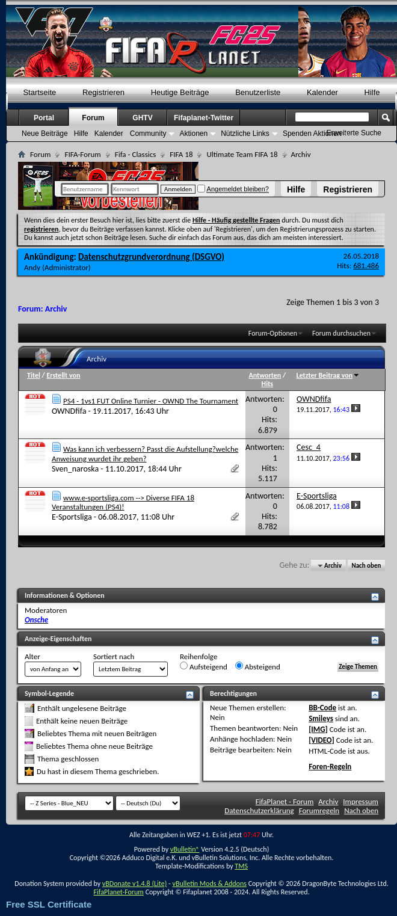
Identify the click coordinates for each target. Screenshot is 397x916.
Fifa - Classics (135, 154)
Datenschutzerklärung (259, 810)
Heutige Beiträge (180, 92)
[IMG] (318, 729)
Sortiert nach (113, 656)
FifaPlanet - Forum (285, 801)
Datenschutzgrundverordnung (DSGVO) (151, 256)
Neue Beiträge (45, 133)
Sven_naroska (75, 469)
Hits (267, 384)
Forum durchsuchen (341, 333)
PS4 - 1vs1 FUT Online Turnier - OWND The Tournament (150, 400)
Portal (44, 118)
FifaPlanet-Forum (118, 892)
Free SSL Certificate (48, 904)
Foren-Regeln (330, 766)
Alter (32, 656)
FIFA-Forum (82, 154)
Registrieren (347, 189)
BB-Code (322, 707)
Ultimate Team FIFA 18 (241, 154)
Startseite (39, 92)
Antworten (265, 375)
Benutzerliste (257, 92)
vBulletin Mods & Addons (209, 883)
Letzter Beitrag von (328, 375)
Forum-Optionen (272, 333)
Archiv (328, 801)
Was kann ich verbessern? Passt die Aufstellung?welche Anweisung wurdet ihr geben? (145, 453)
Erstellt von (63, 375)
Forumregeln (319, 810)
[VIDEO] (321, 740)
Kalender (322, 92)
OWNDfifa (69, 411)
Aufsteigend (203, 666)
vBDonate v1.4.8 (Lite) (134, 883)
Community (148, 133)
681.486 (366, 265)
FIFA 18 (181, 154)
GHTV (142, 118)
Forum (93, 118)
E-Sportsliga (72, 517)
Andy (32, 267)
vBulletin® (185, 849)
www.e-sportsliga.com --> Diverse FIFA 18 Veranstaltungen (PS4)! (123, 502)
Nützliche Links (245, 133)
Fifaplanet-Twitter (203, 118)
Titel (33, 375)
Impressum (360, 801)
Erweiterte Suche (354, 133)
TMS (241, 866)
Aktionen (193, 133)
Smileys (321, 718)
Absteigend (257, 666)
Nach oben (366, 566)
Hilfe (296, 189)
